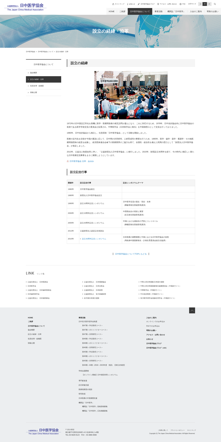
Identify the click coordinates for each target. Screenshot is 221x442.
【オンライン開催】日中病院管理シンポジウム (100, 375)
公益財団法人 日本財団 (93, 290)
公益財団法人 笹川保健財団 (95, 294)
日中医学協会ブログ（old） (156, 348)
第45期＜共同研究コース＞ (92, 361)
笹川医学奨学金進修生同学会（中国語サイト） (158, 298)
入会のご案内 (196, 11)
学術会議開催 (84, 371)
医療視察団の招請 (85, 389)
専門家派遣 (83, 381)
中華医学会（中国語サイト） (151, 290)
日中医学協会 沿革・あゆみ (82, 161)
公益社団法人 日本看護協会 (95, 282)
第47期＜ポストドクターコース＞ (95, 330)
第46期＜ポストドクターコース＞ (95, 343)
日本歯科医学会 (33, 294)
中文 (183, 4)
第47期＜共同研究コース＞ (92, 334)
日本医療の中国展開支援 (88, 398)
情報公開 (33, 92)
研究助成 (82, 394)
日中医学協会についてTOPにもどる (131, 254)
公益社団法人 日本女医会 (94, 286)
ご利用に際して (163, 430)
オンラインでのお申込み (155, 322)
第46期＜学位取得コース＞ (92, 339)
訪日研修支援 (84, 385)
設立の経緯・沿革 (37, 79)
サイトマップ (119, 4)
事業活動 (159, 11)
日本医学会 (32, 286)
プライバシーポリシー (178, 430)
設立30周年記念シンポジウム (94, 239)
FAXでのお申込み (153, 326)
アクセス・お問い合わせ (168, 4)
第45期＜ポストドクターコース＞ (95, 356)
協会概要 (33, 73)
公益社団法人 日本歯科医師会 (39, 290)
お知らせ (132, 4)
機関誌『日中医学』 (176, 11)
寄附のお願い (213, 11)
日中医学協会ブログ (148, 4)
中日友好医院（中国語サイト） (152, 294)
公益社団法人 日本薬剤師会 (39, 298)
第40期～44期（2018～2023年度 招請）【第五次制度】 (104, 365)
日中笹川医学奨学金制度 (88, 322)
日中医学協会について (140, 11)
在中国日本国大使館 (91, 298)
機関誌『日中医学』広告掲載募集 (95, 411)
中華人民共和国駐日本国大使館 (152, 282)
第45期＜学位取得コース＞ (92, 352)
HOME (111, 11)
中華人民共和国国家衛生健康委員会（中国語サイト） (160, 286)
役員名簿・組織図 (37, 86)
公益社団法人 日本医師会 (38, 282)
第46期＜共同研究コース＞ (92, 347)
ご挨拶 (122, 11)
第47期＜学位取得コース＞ (92, 325)
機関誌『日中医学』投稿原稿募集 (95, 406)
